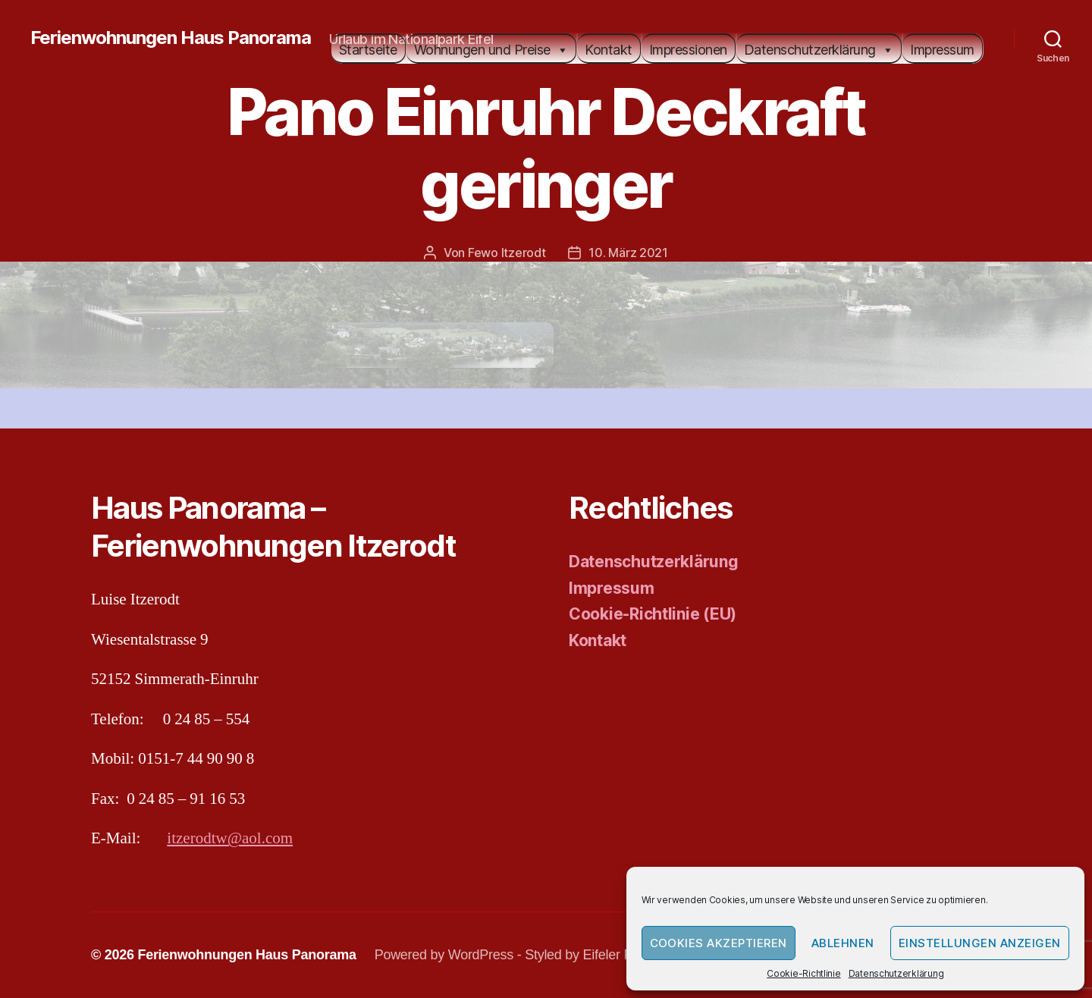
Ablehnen (842, 943)
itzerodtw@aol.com (230, 838)
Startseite (368, 50)
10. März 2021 (628, 252)
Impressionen (688, 50)
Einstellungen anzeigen (980, 943)
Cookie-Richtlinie (803, 973)
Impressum (942, 50)
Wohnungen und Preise (491, 50)
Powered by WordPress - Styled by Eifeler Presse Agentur (544, 954)
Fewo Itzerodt (507, 252)
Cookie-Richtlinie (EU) (652, 613)
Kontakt (608, 50)
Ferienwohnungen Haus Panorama (170, 38)
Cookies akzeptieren (719, 943)
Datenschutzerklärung (896, 973)
